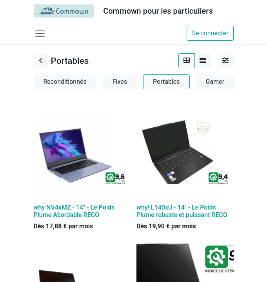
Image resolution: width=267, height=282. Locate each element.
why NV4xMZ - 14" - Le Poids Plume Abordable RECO (74, 211)
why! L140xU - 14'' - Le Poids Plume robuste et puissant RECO (181, 211)
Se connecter (210, 33)
